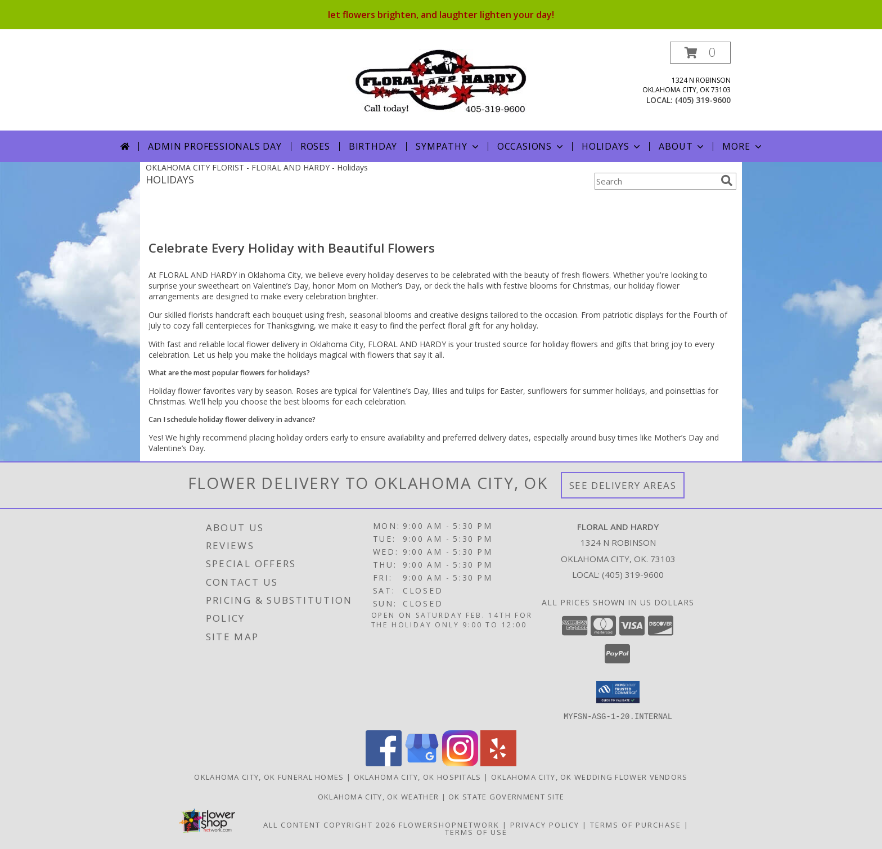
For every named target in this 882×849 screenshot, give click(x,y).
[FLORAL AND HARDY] (441, 80)
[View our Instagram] (460, 762)
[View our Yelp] (498, 762)
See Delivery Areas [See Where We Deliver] (623, 485)
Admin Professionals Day (214, 146)
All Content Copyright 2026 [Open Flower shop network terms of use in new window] (329, 824)
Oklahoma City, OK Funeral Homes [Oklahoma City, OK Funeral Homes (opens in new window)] (269, 776)
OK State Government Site (506, 796)
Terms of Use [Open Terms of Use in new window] (476, 831)
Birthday (373, 146)
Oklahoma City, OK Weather (378, 796)
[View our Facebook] (384, 762)
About (682, 146)
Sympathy (448, 146)
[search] (727, 180)
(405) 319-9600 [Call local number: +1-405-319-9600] (703, 100)
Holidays (612, 146)
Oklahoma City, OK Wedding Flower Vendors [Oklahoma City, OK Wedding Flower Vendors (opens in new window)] (589, 776)
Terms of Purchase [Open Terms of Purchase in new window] (635, 824)
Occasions (531, 146)
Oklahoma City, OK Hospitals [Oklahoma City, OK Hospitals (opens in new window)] (418, 776)
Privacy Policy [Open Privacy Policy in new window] (544, 824)
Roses (315, 146)
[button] (700, 53)
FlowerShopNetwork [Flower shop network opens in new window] (449, 824)
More (742, 146)
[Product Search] (655, 181)
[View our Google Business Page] (422, 762)
